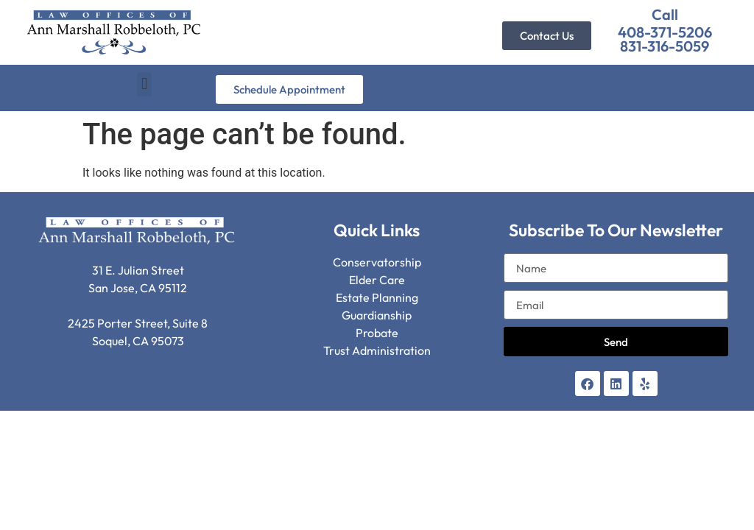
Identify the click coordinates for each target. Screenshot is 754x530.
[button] (144, 84)
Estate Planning (377, 297)
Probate (377, 332)
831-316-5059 (664, 46)
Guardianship (377, 315)
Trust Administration (377, 350)
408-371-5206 (665, 32)
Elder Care (377, 279)
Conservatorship (377, 262)
